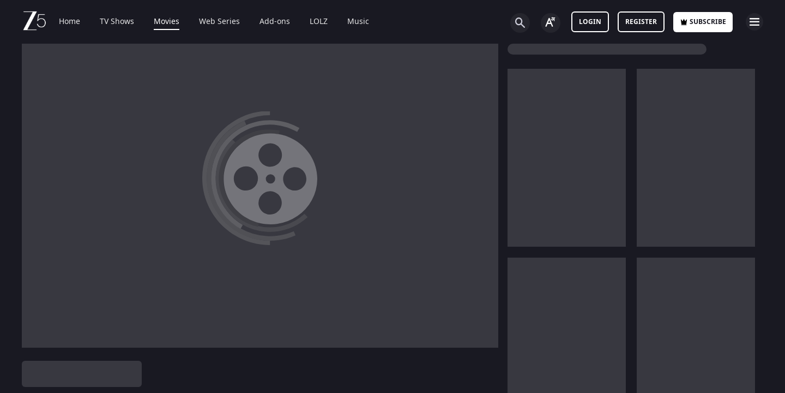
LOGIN (590, 22)
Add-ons (274, 22)
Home (69, 22)
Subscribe (703, 22)
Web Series (219, 22)
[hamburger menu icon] (754, 22)
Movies (166, 22)
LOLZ (319, 22)
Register (641, 22)
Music (358, 22)
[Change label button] (550, 23)
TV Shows (117, 22)
